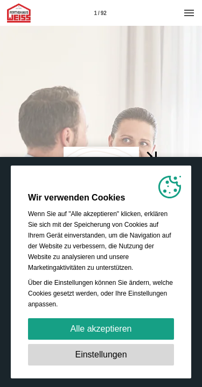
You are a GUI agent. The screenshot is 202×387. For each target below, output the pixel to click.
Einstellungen (101, 354)
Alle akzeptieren (101, 328)
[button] (152, 156)
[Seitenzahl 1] (100, 13)
